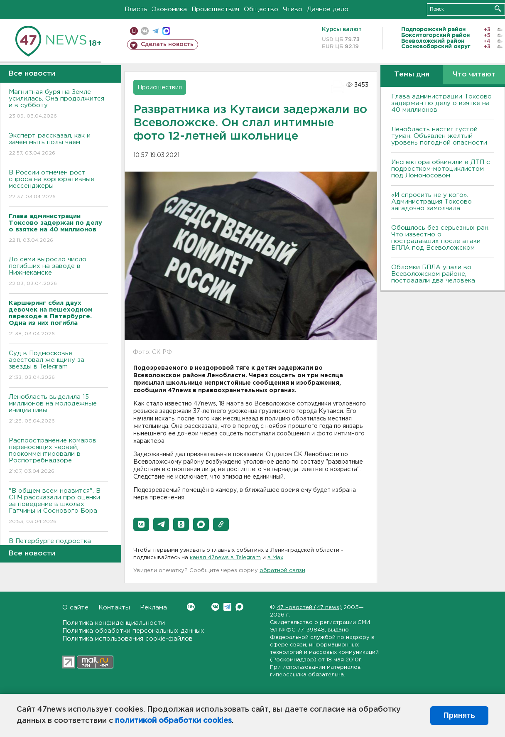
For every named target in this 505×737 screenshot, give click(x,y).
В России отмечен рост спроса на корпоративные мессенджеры (58, 185)
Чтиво (292, 9)
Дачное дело (327, 9)
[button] (141, 524)
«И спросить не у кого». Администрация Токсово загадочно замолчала (431, 201)
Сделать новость (167, 44)
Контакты (114, 607)
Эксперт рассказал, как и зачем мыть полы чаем (58, 145)
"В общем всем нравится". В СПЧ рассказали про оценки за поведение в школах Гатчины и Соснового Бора (58, 506)
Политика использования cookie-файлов (127, 638)
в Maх (275, 557)
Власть (136, 9)
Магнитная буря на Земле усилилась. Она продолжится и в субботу (58, 104)
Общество (261, 9)
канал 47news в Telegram (225, 557)
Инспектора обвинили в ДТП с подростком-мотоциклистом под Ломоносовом (440, 169)
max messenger (166, 31)
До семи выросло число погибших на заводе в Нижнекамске (58, 272)
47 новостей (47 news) (309, 607)
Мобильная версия (134, 31)
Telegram (227, 607)
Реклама (153, 607)
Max (239, 607)
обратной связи (282, 570)
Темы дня (411, 74)
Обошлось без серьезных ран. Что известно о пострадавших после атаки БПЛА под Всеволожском (440, 238)
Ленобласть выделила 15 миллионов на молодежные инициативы (58, 409)
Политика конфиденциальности (113, 623)
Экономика (169, 9)
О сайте (75, 607)
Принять (459, 715)
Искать (498, 8)
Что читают (474, 74)
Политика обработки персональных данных (133, 631)
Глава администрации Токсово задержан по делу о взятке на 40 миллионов (441, 103)
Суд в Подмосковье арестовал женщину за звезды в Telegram (58, 366)
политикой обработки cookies (173, 720)
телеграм (155, 31)
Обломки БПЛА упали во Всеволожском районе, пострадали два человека (433, 274)
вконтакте (145, 31)
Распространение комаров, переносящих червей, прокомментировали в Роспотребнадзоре (58, 456)
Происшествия (215, 9)
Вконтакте (191, 607)
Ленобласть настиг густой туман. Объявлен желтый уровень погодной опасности (439, 136)
